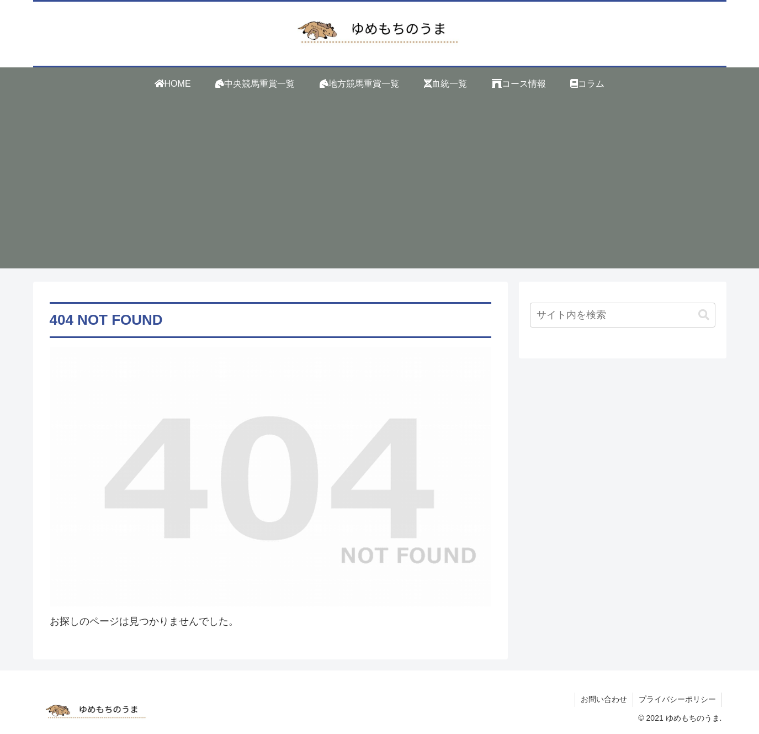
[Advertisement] (380, 191)
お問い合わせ (604, 699)
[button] (704, 315)
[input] (622, 315)
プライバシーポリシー (677, 699)
